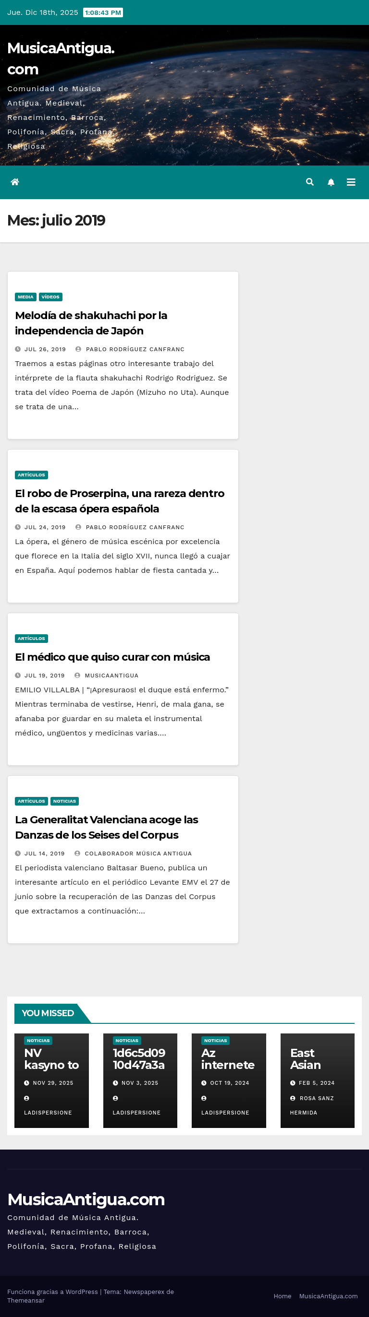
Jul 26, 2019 (45, 349)
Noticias (64, 801)
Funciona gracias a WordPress (53, 1291)
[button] (310, 182)
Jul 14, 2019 (45, 853)
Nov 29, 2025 (53, 1083)
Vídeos (51, 296)
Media (26, 296)
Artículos (31, 474)
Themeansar (26, 1300)
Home (282, 1296)
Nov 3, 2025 (140, 1083)
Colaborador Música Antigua (133, 853)
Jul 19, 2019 (45, 675)
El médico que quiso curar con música (112, 657)
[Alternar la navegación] (351, 182)
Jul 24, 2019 (45, 527)
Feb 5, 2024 (317, 1083)
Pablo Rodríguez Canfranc (129, 349)
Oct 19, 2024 (230, 1083)
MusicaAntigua (106, 675)
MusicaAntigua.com (85, 1199)
